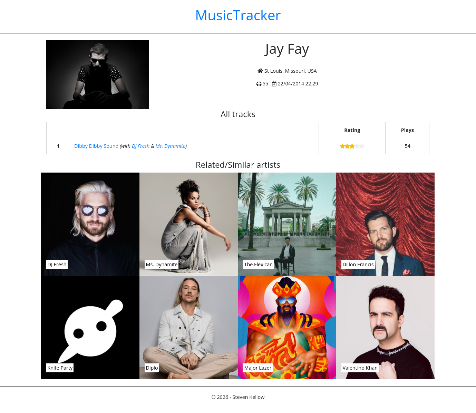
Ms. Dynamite (170, 146)
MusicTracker (238, 15)
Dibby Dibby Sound (96, 146)
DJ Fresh (140, 146)
